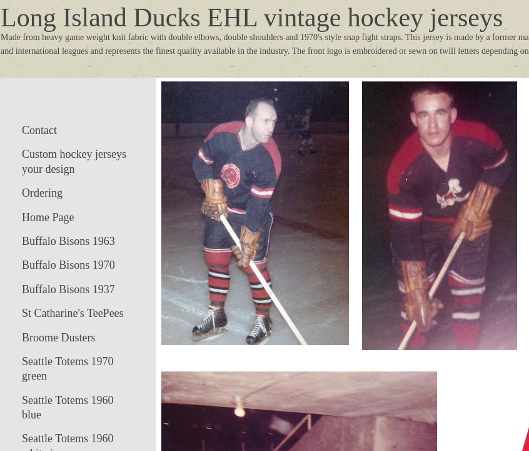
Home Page (48, 217)
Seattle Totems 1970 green (67, 368)
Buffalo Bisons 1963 (68, 241)
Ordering (42, 193)
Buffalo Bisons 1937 (68, 289)
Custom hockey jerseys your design (74, 161)
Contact (39, 130)
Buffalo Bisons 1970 (68, 265)
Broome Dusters (58, 337)
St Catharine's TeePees (73, 313)
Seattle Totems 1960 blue (67, 407)
